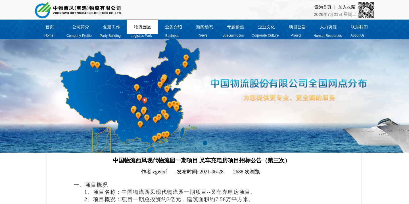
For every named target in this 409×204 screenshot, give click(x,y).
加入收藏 (346, 7)
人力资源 (328, 27)
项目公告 (297, 27)
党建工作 (111, 27)
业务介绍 (173, 27)
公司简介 (80, 27)
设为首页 (322, 7)
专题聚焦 (235, 27)
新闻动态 (204, 27)
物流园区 (142, 27)
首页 (49, 27)
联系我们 (359, 27)
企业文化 (266, 27)
